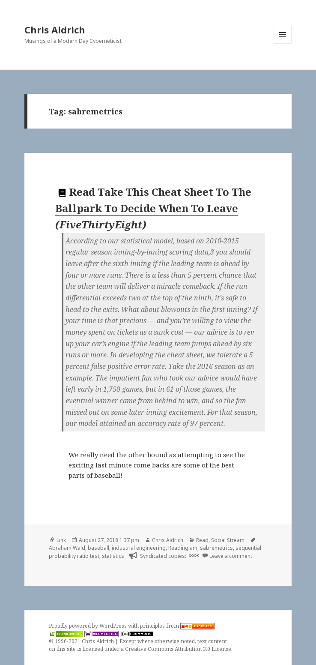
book (194, 555)
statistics (113, 556)
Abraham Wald (67, 547)
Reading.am (182, 547)
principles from (177, 625)
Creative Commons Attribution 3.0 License (178, 649)
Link (61, 540)
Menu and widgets (283, 43)
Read (202, 540)
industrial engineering (139, 547)
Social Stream (227, 540)
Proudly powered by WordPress (88, 625)
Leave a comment (230, 556)
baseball (98, 547)
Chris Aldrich (54, 29)
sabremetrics (216, 547)
